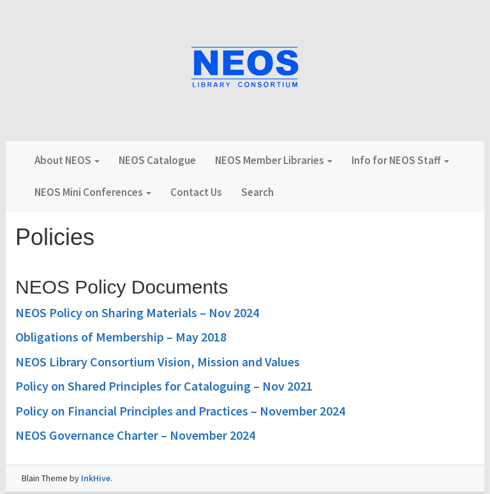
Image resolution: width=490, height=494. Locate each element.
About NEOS (67, 160)
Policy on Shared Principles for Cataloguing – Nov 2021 (164, 386)
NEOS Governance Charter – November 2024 (135, 435)
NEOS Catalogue (157, 160)
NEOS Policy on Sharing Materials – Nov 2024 (137, 312)
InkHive (95, 478)
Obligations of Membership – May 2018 (120, 337)
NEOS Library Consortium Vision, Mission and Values (157, 362)
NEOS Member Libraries (273, 160)
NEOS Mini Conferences (92, 192)
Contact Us (196, 192)
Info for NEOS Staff (400, 160)
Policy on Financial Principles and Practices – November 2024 (180, 411)
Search (257, 192)
